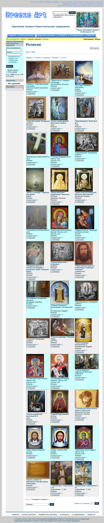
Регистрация (12, 72)
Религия (29, 90)
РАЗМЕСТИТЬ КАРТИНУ (47, 515)
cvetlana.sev (80, 271)
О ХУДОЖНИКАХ (78, 515)
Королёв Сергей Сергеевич (37, 88)
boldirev (30, 123)
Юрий (53, 452)
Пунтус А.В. (55, 160)
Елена (53, 416)
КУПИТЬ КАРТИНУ (29, 515)
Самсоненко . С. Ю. (58, 489)
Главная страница (34, 39)
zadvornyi (79, 374)
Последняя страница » (39, 499)
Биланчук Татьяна (58, 198)
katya (77, 89)
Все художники (14, 83)
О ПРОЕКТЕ (64, 515)
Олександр (31, 483)
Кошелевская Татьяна (59, 84)
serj (52, 125)
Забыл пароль (13, 70)
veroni (78, 234)
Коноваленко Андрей (59, 311)
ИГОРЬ (29, 273)
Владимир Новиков (34, 302)
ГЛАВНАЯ (15, 515)
